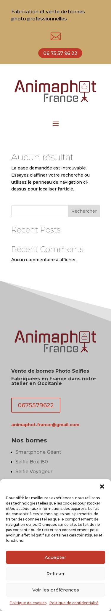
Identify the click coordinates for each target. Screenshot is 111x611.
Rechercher (84, 211)
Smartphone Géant (38, 452)
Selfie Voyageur (33, 471)
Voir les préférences (55, 590)
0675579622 (36, 405)
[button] (102, 486)
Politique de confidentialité (74, 603)
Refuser (55, 573)
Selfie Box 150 (31, 462)
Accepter (55, 557)
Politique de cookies (28, 603)
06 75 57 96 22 (60, 53)
